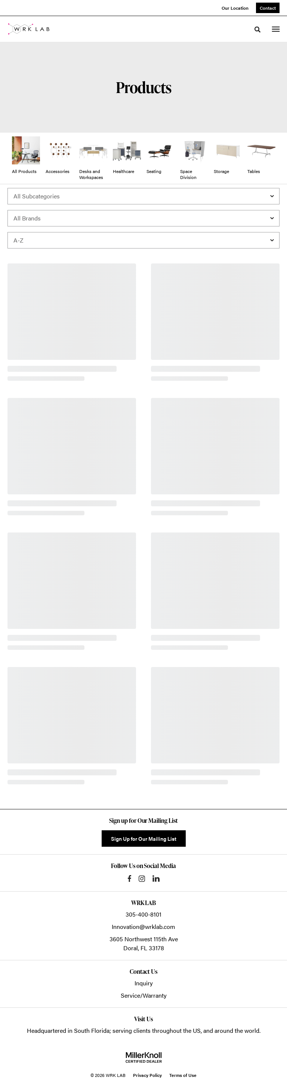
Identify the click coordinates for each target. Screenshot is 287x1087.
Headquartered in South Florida (68, 1030)
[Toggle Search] (257, 30)
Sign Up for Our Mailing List (143, 838)
